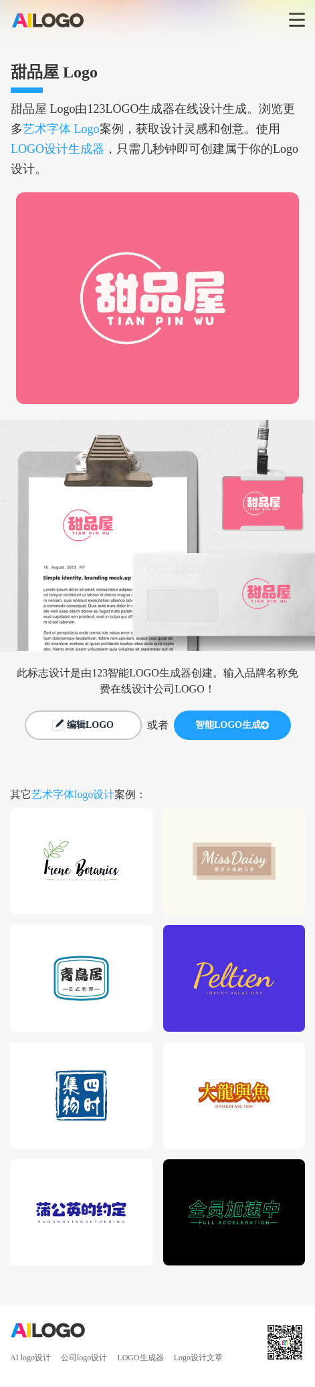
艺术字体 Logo (61, 129)
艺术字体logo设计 (72, 794)
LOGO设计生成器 (57, 149)
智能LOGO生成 (232, 725)
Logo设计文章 (198, 1357)
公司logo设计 (84, 1357)
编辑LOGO (83, 725)
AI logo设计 (30, 1357)
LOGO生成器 (140, 1357)
